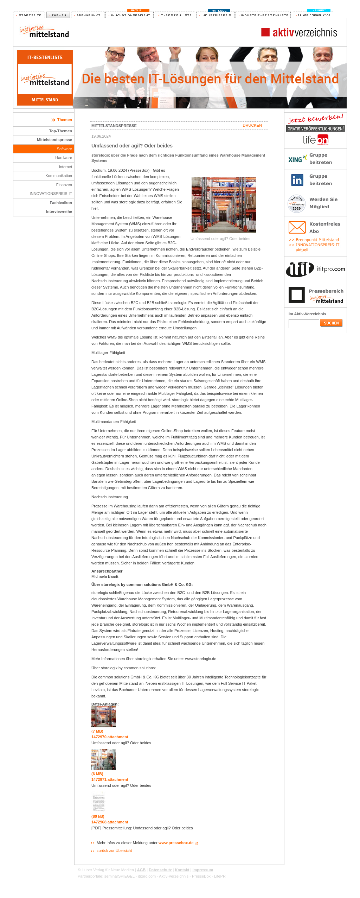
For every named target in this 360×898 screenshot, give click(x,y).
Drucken (252, 125)
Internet (65, 167)
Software (64, 149)
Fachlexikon (61, 203)
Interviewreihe (59, 211)
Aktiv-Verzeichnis (173, 876)
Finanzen (64, 185)
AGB (141, 870)
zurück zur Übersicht (114, 850)
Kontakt (182, 870)
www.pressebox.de (176, 843)
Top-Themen (60, 131)
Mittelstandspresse (54, 140)
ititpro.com (147, 876)
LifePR (220, 876)
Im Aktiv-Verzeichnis (307, 314)
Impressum (202, 870)
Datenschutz (160, 870)
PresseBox (201, 876)
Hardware (63, 158)
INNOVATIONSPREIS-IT (51, 193)
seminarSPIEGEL (119, 876)
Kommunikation (58, 175)
